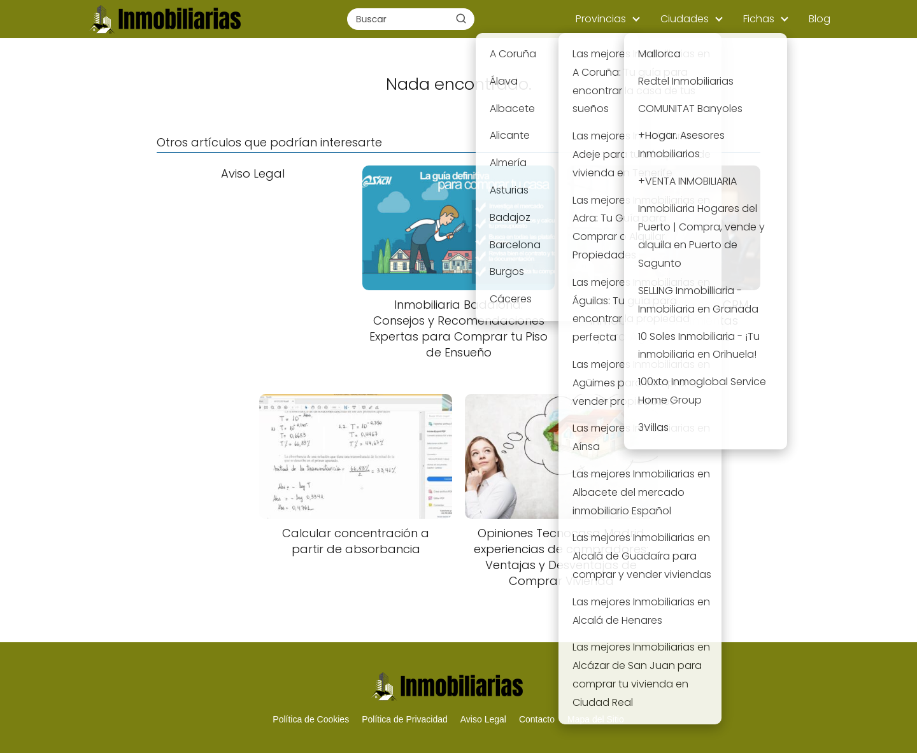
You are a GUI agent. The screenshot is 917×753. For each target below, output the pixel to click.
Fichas (758, 18)
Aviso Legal (483, 719)
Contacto (537, 719)
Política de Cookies (311, 719)
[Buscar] (461, 18)
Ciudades (684, 18)
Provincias (601, 18)
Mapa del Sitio (595, 719)
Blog (819, 18)
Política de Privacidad (405, 719)
